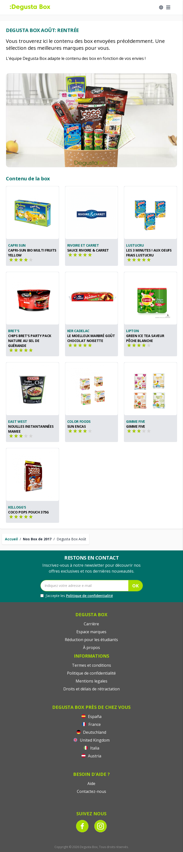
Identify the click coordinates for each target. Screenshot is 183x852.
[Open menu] (168, 7)
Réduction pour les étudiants (91, 639)
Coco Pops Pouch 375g (28, 512)
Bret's (13, 330)
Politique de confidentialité (89, 595)
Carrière (91, 624)
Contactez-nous (91, 791)
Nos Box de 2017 (37, 539)
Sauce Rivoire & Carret (88, 250)
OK (135, 586)
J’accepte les (76, 595)
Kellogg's (17, 507)
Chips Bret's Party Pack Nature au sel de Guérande (29, 340)
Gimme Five (135, 421)
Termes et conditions (91, 665)
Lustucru (135, 245)
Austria (91, 756)
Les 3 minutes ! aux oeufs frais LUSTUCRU (148, 252)
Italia (91, 748)
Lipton (132, 330)
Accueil (11, 539)
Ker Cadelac (78, 330)
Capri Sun (17, 245)
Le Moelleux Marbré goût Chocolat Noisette (91, 338)
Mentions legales (91, 681)
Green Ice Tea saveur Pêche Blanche (145, 338)
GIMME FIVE (135, 426)
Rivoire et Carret (83, 245)
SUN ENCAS (76, 426)
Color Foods (79, 421)
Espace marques (91, 631)
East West (17, 421)
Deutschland (91, 732)
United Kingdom (91, 740)
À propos (91, 647)
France (91, 724)
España (91, 716)
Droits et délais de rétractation (91, 689)
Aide (91, 783)
